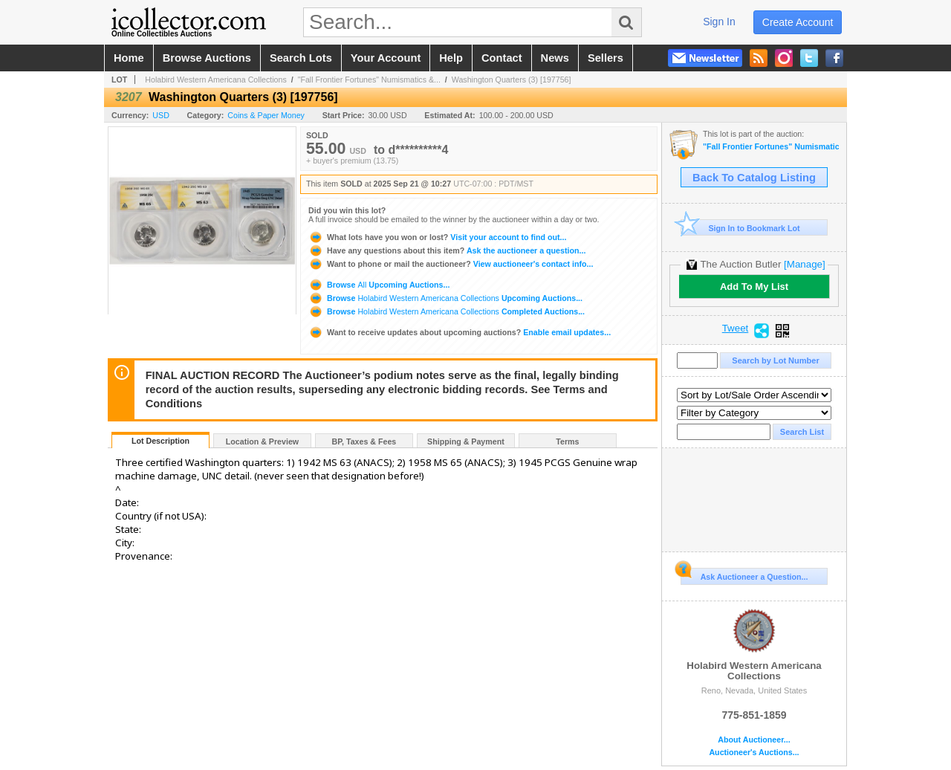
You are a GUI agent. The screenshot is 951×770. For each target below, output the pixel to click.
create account (798, 22)
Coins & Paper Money (266, 115)
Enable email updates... (459, 332)
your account (386, 58)
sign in (719, 22)
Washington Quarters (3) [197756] (511, 79)
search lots (301, 58)
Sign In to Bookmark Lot (740, 227)
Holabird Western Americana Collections (216, 79)
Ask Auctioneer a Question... (744, 574)
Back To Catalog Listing (754, 178)
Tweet (735, 328)
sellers (605, 58)
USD (160, 115)
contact (501, 58)
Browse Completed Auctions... (446, 311)
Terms (567, 441)
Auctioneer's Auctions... (754, 752)
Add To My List (754, 286)
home (129, 58)
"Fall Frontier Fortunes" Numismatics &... (369, 79)
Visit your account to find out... (437, 237)
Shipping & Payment (465, 441)
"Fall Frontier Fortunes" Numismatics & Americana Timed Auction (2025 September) (771, 147)
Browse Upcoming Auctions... (378, 284)
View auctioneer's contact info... (450, 263)
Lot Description (160, 440)
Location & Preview (262, 441)
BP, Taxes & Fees (364, 441)
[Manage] (804, 264)
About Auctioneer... (754, 740)
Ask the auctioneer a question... (446, 250)
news (555, 58)
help (451, 58)
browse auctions (207, 58)
